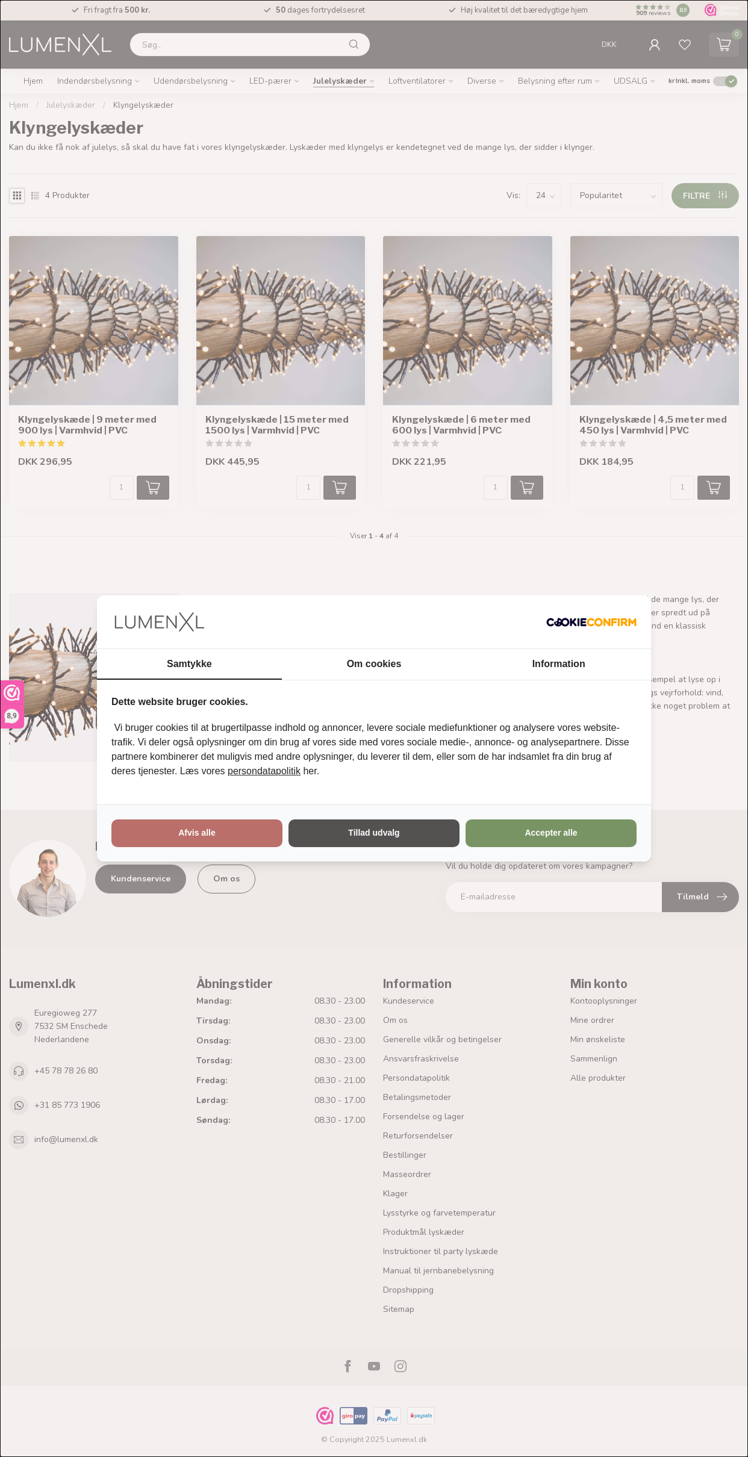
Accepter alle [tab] (551, 832)
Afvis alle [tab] (196, 832)
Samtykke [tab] (189, 664)
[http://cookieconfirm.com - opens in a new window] (591, 622)
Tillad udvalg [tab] (373, 832)
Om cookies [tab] (374, 664)
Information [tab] (558, 664)
